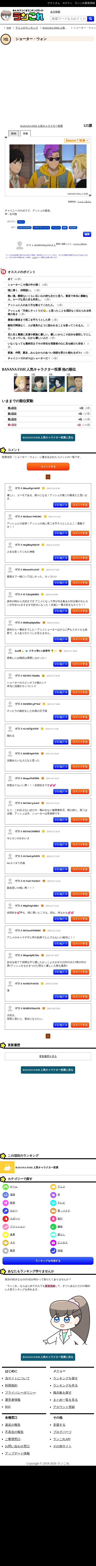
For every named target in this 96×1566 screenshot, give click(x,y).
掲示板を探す (62, 1392)
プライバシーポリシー (20, 1392)
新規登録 (50, 1285)
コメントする (48, 466)
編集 (87, 234)
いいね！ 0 (61, 504)
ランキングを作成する (47, 1260)
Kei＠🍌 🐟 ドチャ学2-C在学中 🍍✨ (36, 650)
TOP (8, 27)
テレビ (57, 1202)
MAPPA (73, 228)
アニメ (21, 222)
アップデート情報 (17, 1453)
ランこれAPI (62, 1439)
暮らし (57, 1234)
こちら (34, 257)
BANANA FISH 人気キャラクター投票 (63, 27)
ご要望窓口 (12, 1439)
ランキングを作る (65, 1385)
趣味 (56, 1226)
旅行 (56, 1218)
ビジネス (59, 1242)
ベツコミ (56, 228)
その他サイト (62, 1446)
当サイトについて (17, 1378)
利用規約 (11, 1385)
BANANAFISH (24, 228)
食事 (9, 1234)
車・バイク (60, 1210)
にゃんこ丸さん (84, 202)
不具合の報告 (14, 1432)
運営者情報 (12, 1399)
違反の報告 (12, 1424)
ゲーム (10, 1186)
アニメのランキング (26, 27)
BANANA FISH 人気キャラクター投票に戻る (48, 437)
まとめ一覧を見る (65, 1399)
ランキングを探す (65, 1378)
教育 (9, 1250)
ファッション (14, 1226)
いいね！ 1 (61, 533)
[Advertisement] (36, 82)
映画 (9, 1202)
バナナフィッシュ (41, 228)
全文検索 (55, 11)
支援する (59, 1424)
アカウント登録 (64, 1407)
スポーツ (11, 1218)
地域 (56, 1250)
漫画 (65, 228)
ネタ (9, 1242)
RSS (7, 1406)
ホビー (10, 1210)
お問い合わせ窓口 (17, 1446)
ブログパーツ (62, 1432)
